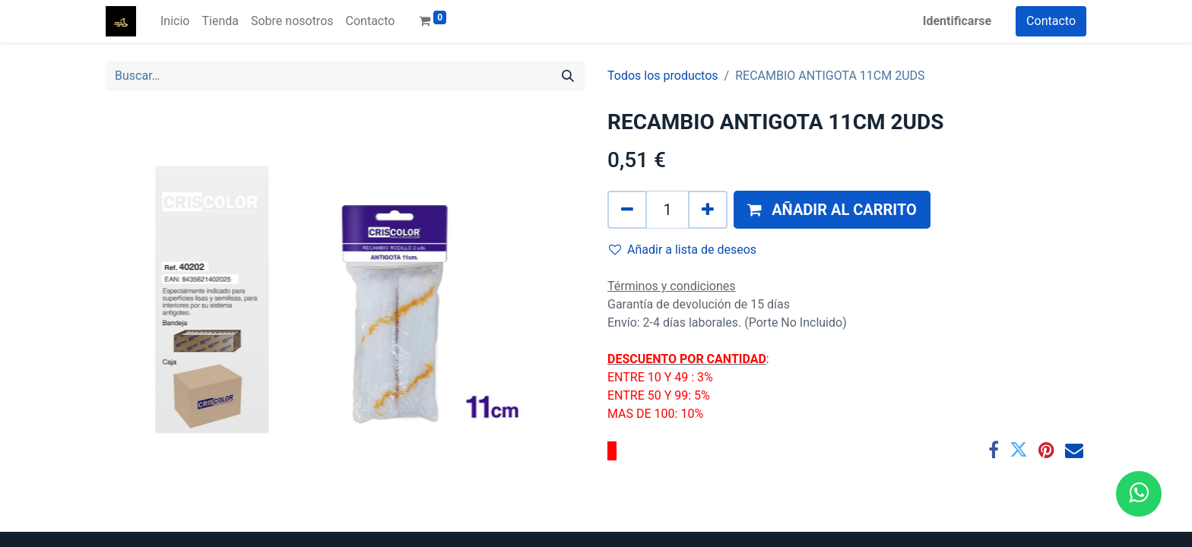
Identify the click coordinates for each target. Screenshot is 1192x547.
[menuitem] (174, 21)
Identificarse (957, 21)
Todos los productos (662, 75)
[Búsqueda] (568, 76)
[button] (832, 210)
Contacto (1051, 21)
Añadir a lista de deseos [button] (682, 249)
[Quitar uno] (627, 210)
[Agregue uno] (708, 210)
